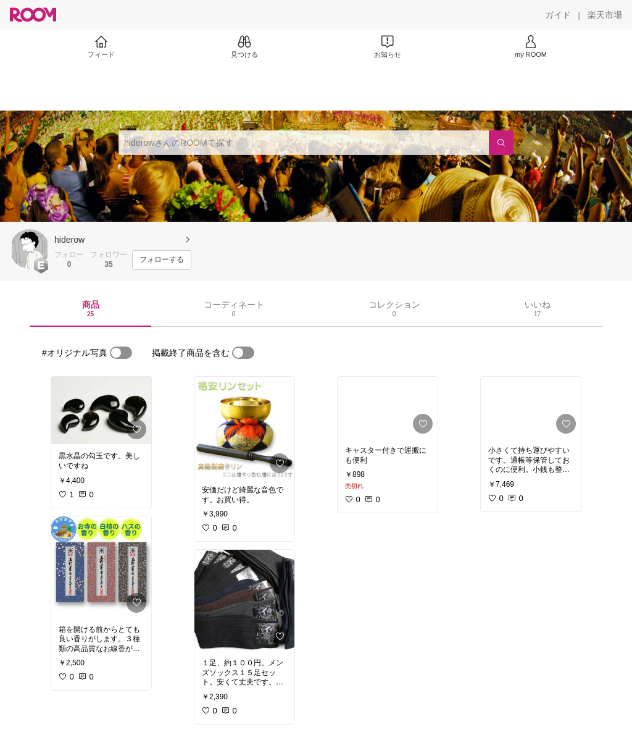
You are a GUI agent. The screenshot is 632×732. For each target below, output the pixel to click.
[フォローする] (161, 260)
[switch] (121, 353)
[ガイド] (558, 14)
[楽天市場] (605, 14)
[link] (101, 410)
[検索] (501, 142)
